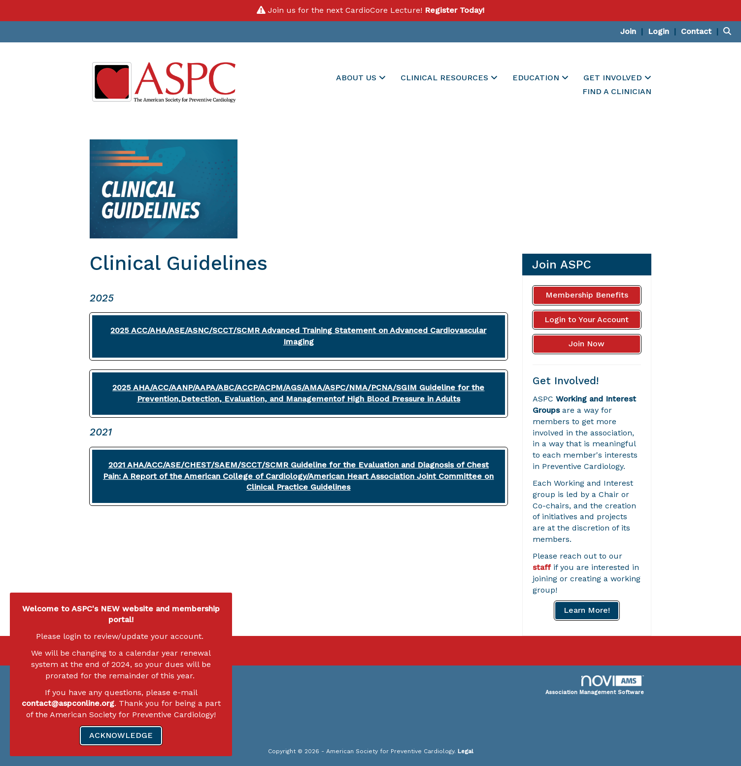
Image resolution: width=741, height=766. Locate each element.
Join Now (587, 343)
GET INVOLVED (613, 77)
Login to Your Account (586, 319)
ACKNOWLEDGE (121, 735)
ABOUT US (357, 77)
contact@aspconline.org (68, 703)
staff (542, 567)
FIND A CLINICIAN (616, 91)
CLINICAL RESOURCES (446, 77)
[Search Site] (728, 31)
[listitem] (632, 31)
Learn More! (587, 610)
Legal (465, 751)
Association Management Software (594, 685)
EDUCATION (537, 77)
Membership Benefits (586, 295)
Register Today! (454, 10)
